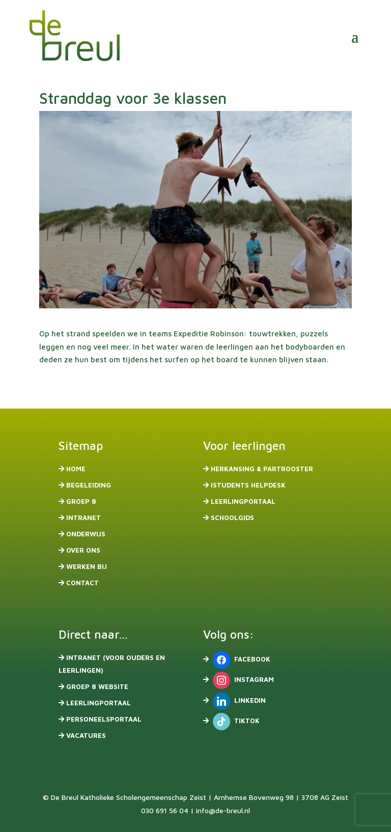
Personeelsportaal (104, 719)
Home (76, 469)
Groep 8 (81, 501)
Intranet (83, 517)
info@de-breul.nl (223, 810)
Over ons (83, 550)
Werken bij (86, 566)
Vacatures (86, 735)
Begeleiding (88, 485)
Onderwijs (85, 534)
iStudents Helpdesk (248, 485)
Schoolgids (232, 517)
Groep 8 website (97, 686)
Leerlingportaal (243, 501)
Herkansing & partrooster (262, 469)
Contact (82, 583)
